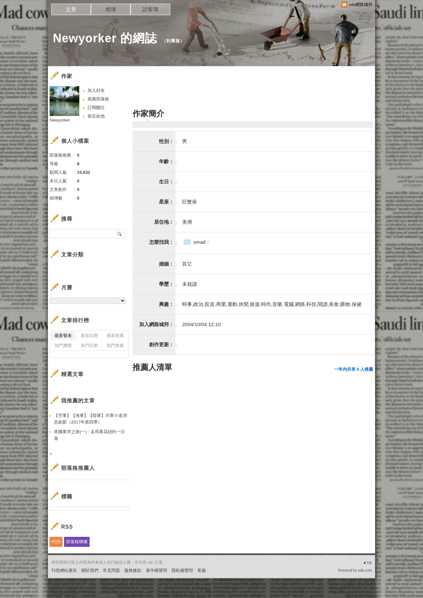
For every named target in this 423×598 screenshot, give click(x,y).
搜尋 (120, 233)
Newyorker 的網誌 (105, 38)
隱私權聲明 (182, 570)
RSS (56, 541)
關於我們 (89, 570)
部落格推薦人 (78, 468)
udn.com (365, 570)
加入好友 (96, 90)
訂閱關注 (96, 107)
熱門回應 (89, 345)
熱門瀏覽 (63, 345)
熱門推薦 (115, 345)
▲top (367, 562)
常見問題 (111, 570)
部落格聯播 (77, 541)
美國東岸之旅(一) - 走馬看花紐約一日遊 (89, 435)
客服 (201, 570)
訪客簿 (150, 9)
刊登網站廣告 (64, 570)
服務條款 (132, 570)
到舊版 (173, 40)
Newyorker (60, 120)
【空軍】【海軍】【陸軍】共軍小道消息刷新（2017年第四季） (90, 419)
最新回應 (89, 335)
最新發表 (63, 335)
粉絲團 (57, 592)
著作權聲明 (156, 570)
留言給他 (96, 116)
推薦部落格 (98, 98)
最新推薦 (115, 335)
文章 (71, 9)
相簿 (110, 9)
